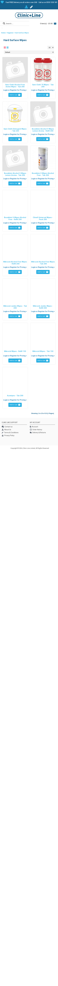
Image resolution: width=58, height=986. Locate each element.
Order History (36, 430)
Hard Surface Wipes (22, 33)
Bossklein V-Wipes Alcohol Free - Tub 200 (43, 174)
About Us (6, 430)
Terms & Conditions (10, 433)
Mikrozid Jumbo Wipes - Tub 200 (15, 307)
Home (3, 33)
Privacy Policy (8, 436)
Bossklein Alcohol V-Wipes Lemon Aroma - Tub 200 (15, 174)
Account (34, 427)
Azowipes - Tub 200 (15, 396)
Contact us (7, 427)
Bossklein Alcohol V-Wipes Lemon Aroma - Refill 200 (43, 130)
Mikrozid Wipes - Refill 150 (15, 351)
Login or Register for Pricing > (15, 90)
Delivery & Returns (38, 433)
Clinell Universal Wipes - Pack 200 (43, 218)
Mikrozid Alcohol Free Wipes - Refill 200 (15, 263)
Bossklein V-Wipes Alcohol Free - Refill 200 (15, 218)
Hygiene (10, 33)
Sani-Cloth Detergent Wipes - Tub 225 (15, 130)
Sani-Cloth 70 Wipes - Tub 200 (43, 86)
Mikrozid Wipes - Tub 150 (42, 351)
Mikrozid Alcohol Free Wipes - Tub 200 (43, 263)
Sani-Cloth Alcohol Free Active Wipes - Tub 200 (15, 86)
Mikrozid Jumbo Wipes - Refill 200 (43, 307)
